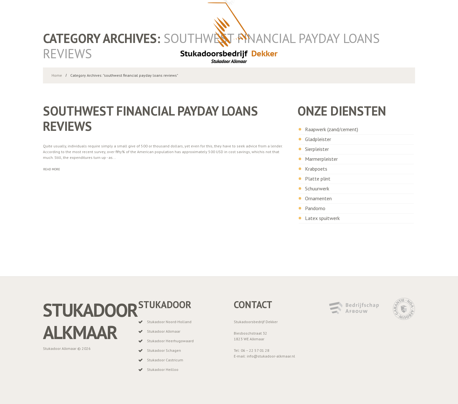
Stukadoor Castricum (165, 360)
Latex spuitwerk (322, 218)
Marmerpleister (321, 159)
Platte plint (317, 178)
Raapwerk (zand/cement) (331, 129)
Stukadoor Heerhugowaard (170, 340)
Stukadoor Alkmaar (90, 321)
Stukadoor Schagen (164, 350)
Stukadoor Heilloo (162, 369)
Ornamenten (318, 198)
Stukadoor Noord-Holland (169, 321)
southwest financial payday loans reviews (150, 118)
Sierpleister (317, 149)
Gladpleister (318, 139)
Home (57, 75)
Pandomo (315, 208)
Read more (51, 169)
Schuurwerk (317, 188)
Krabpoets (316, 169)
